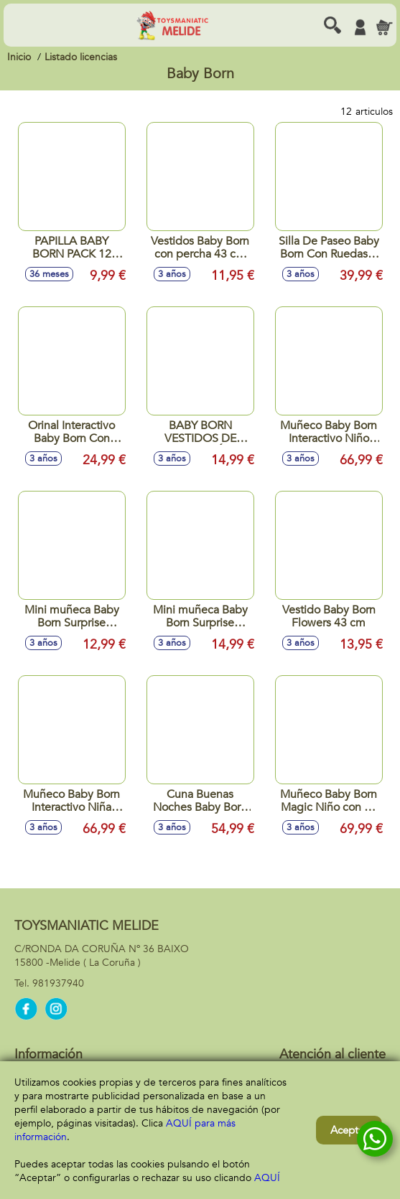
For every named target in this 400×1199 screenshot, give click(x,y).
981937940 (58, 983)
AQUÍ (267, 1178)
